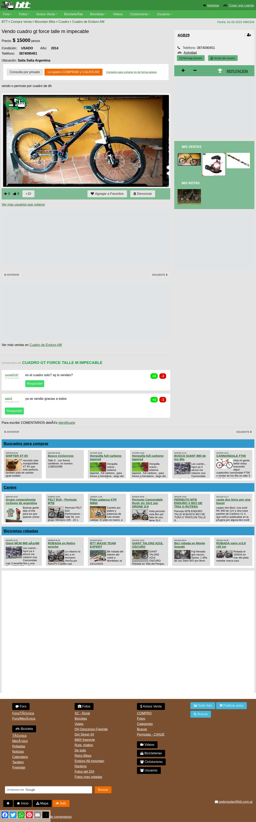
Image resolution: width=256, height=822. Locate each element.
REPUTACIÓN (237, 71)
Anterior (11, 274)
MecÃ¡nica (20, 741)
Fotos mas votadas (88, 777)
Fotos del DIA (84, 771)
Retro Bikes (83, 755)
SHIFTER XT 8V (17, 455)
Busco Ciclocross (61, 455)
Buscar (142, 729)
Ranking (81, 766)
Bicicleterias (151, 753)
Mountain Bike (45, 21)
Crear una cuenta (241, 5)
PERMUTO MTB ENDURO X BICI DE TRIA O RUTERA (188, 503)
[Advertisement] (76, 238)
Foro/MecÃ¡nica (23, 718)
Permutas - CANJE (150, 734)
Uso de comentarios (57, 817)
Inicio (23, 803)
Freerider (18, 767)
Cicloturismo (139, 14)
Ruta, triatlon (84, 745)
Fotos (23, 14)
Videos (118, 14)
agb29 (8, 398)
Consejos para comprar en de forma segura (131, 72)
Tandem (18, 762)
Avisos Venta (45, 14)
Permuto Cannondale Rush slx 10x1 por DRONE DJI (147, 503)
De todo (80, 750)
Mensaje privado (191, 58)
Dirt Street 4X (84, 734)
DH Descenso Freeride (91, 729)
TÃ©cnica (19, 735)
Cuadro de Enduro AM (88, 21)
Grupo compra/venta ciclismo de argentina (21, 501)
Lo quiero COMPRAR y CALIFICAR (73, 72)
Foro (6, 14)
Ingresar (213, 5)
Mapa (42, 803)
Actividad (190, 52)
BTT (5, 21)
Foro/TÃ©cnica (23, 713)
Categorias (145, 724)
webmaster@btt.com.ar (234, 801)
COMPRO (144, 713)
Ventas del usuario (223, 58)
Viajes (79, 724)
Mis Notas (191, 183)
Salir (61, 803)
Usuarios (163, 14)
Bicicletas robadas (21, 531)
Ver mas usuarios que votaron (23, 204)
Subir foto (203, 705)
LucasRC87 (12, 374)
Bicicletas (97, 14)
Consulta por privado (25, 72)
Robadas (18, 746)
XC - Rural (82, 713)
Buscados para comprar (26, 443)
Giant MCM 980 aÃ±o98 (22, 543)
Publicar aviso (231, 705)
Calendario (20, 757)
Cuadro (63, 21)
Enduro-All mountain (89, 761)
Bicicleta (24, 729)
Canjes (10, 487)
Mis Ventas (191, 147)
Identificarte (66, 422)
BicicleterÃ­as (73, 14)
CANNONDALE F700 (231, 455)
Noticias (18, 751)
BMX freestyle (85, 740)
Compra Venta (21, 21)
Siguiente (160, 274)
